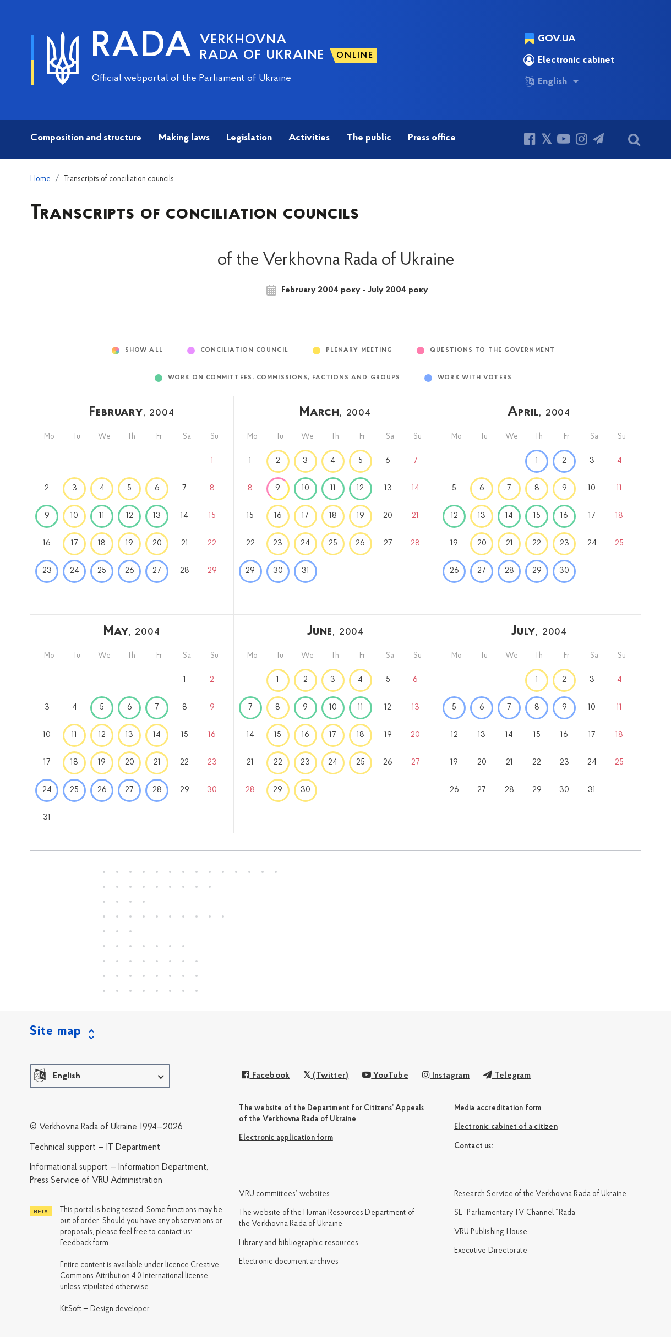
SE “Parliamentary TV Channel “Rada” (516, 1213)
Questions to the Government (492, 350)
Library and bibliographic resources (298, 1243)
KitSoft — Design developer (105, 1309)
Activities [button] (309, 138)
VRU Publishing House (491, 1232)
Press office (432, 138)
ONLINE (355, 55)
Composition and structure (85, 138)
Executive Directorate (490, 1251)
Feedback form (84, 1243)
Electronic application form (285, 1138)
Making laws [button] (184, 138)
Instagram (446, 1075)
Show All (144, 350)
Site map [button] (55, 1031)
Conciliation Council (244, 350)
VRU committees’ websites (284, 1194)
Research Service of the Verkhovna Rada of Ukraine (540, 1194)
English (545, 81)
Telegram (507, 1075)
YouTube (385, 1075)
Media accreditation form (498, 1108)
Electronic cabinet (568, 60)
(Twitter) (325, 1075)
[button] (100, 1076)
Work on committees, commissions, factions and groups (284, 378)
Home (40, 179)
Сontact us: (473, 1146)
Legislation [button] (249, 138)
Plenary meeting (359, 350)
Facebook (266, 1075)
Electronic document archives (289, 1262)
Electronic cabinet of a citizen (506, 1127)
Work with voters (475, 378)
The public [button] (369, 138)
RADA (142, 47)
